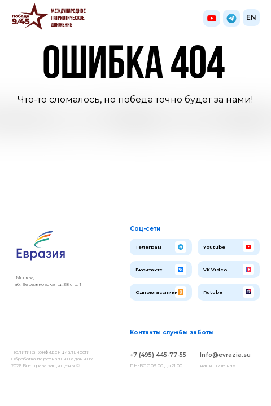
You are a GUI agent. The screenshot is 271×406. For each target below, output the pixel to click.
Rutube (212, 292)
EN (251, 17)
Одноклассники (157, 292)
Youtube (214, 247)
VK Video (215, 269)
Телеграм (148, 247)
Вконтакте (149, 269)
